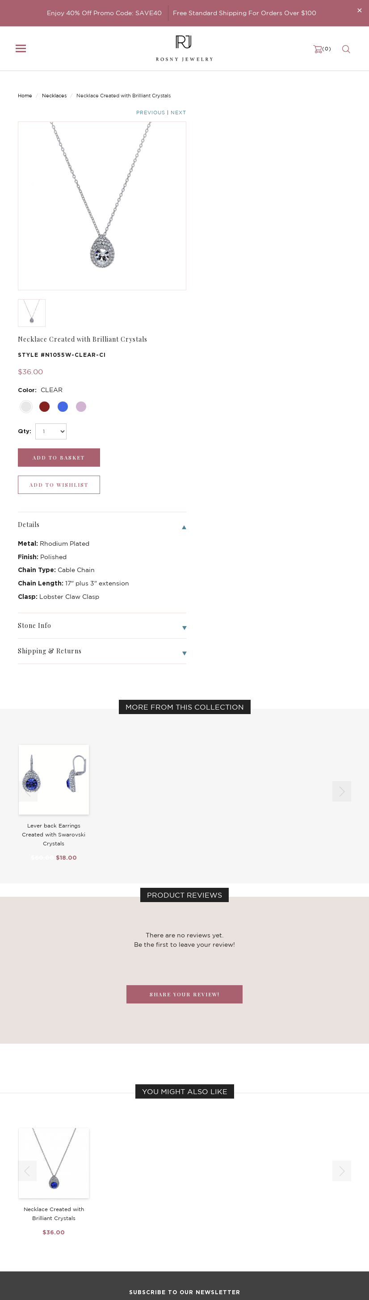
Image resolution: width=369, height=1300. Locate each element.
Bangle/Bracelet (41, 1210)
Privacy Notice (269, 1201)
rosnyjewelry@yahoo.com (54, 1285)
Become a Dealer (273, 1183)
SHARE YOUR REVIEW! (185, 732)
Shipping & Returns (276, 1210)
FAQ (255, 1192)
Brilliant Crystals (157, 1201)
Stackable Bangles (159, 1228)
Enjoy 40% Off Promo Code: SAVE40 (104, 13)
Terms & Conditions (276, 1219)
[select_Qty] (224, 196)
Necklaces (54, 88)
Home (25, 88)
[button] (341, 529)
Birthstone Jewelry (160, 1183)
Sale (24, 1228)
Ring (24, 1219)
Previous (315, 89)
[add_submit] (227, 222)
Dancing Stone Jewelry (166, 1192)
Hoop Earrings (153, 1219)
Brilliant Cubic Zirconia (166, 1210)
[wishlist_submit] (314, 222)
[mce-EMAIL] (184, 1118)
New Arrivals (36, 1183)
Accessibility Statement (282, 1228)
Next (343, 89)
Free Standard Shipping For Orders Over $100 (244, 13)
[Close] (359, 10)
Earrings (29, 1201)
